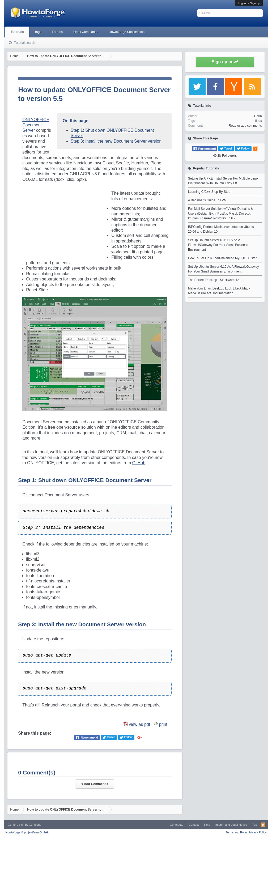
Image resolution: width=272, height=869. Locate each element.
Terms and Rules (237, 832)
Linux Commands (85, 32)
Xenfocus (35, 824)
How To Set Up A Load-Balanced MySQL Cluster (222, 258)
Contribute (176, 824)
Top (254, 824)
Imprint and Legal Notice (231, 824)
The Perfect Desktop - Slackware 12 (213, 280)
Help (207, 824)
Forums (57, 32)
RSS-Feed (263, 825)
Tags (38, 32)
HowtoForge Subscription (126, 32)
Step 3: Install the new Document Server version (116, 141)
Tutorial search (24, 43)
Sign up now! (225, 61)
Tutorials (17, 32)
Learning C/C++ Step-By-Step (209, 192)
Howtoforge (27, 832)
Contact (194, 824)
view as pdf (139, 724)
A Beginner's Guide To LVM (207, 200)
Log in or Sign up (249, 3)
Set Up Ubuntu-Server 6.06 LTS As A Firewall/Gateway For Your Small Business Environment (218, 245)
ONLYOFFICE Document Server (35, 125)
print (163, 724)
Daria (258, 116)
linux (258, 121)
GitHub (138, 463)
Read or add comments (245, 125)
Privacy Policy (257, 832)
